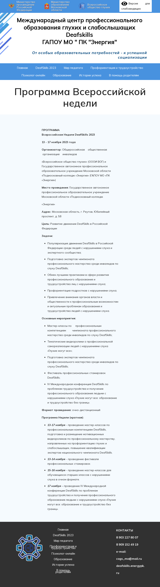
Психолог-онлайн (63, 553)
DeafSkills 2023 (63, 535)
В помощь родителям (63, 571)
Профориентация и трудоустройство (63, 547)
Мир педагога (63, 541)
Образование (63, 559)
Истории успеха (63, 564)
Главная (63, 529)
